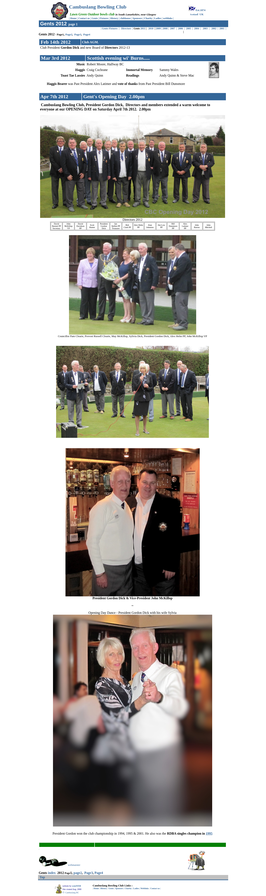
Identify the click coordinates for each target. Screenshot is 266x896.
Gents (95, 18)
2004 (196, 28)
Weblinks (144, 888)
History (114, 18)
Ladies (158, 18)
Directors (126, 28)
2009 (158, 28)
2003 (205, 28)
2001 (222, 28)
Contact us (84, 18)
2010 (150, 28)
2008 (165, 28)
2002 (214, 28)
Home (73, 18)
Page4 (86, 34)
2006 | (181, 28)
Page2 (68, 34)
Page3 (77, 34)
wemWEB (76, 886)
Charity (148, 18)
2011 (142, 28)
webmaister (74, 864)
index (52, 873)
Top (42, 877)
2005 (188, 28)
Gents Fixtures (109, 28)
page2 (78, 873)
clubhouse (125, 18)
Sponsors (137, 18)
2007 (173, 28)
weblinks (168, 18)
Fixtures (104, 18)
